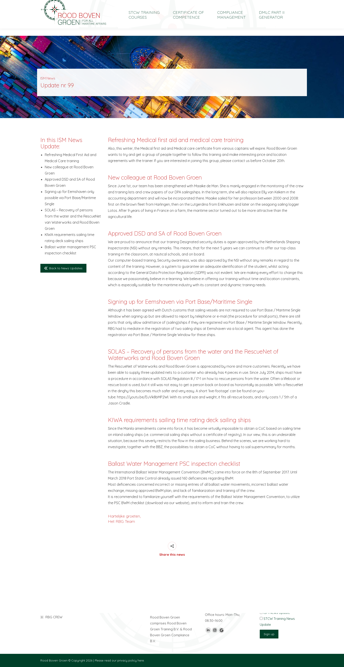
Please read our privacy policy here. (120, 660)
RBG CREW (53, 617)
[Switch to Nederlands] (270, 4)
